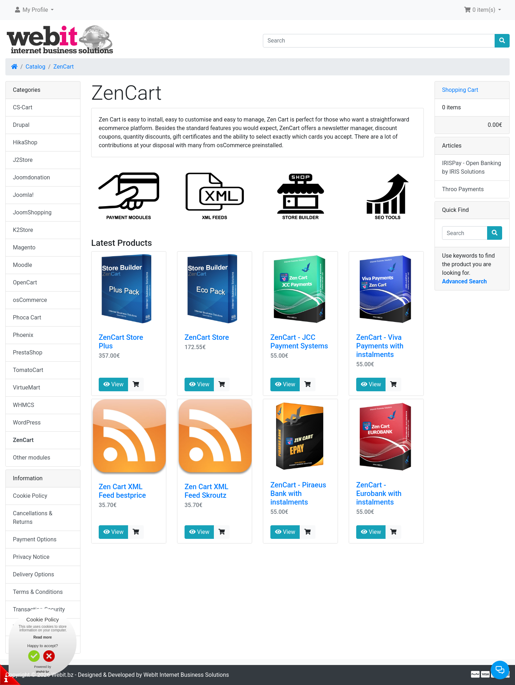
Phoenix (23, 335)
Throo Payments (463, 189)
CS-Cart (23, 107)
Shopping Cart (460, 89)
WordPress (27, 422)
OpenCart (25, 282)
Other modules (31, 457)
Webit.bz (63, 674)
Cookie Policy (30, 495)
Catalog (35, 66)
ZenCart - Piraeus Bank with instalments (298, 493)
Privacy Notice (31, 557)
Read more (42, 637)
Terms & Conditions (38, 592)
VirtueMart (26, 387)
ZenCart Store (207, 337)
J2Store (23, 160)
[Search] (379, 41)
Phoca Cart (27, 317)
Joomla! (23, 195)
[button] (34, 10)
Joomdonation (31, 177)
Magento (24, 247)
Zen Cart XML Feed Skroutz (207, 491)
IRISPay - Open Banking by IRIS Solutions (471, 167)
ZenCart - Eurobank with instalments (379, 493)
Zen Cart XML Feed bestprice (122, 491)
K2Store (23, 230)
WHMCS (23, 405)
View (113, 384)
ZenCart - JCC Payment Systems (299, 341)
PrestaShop (27, 352)
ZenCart (63, 66)
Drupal (21, 124)
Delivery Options (33, 574)
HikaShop (25, 142)
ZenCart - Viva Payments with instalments (379, 346)
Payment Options (35, 539)
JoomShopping (32, 212)
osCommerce (30, 300)
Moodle (22, 265)
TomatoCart (28, 370)
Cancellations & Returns (33, 517)
